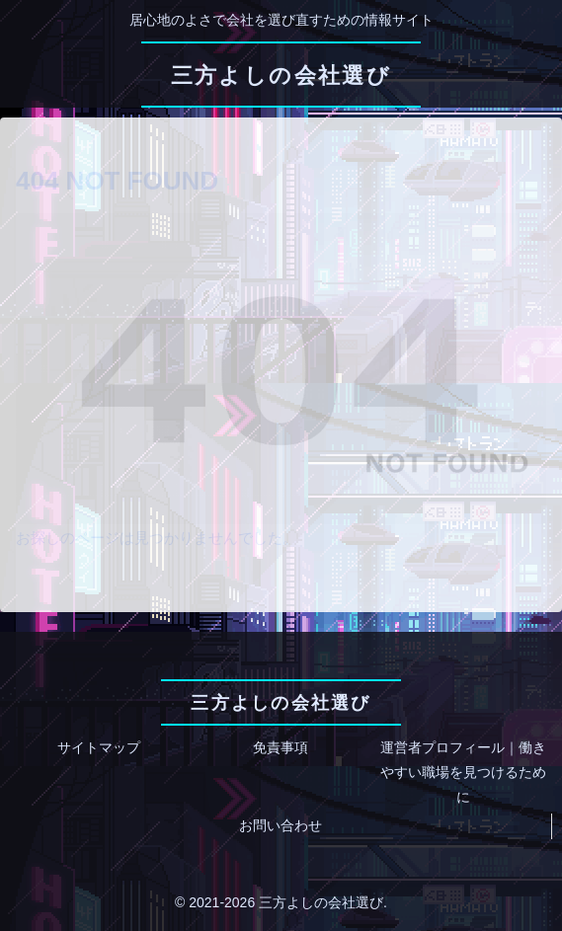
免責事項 (280, 747)
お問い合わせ (280, 825)
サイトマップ (98, 747)
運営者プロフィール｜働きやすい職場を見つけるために (463, 772)
